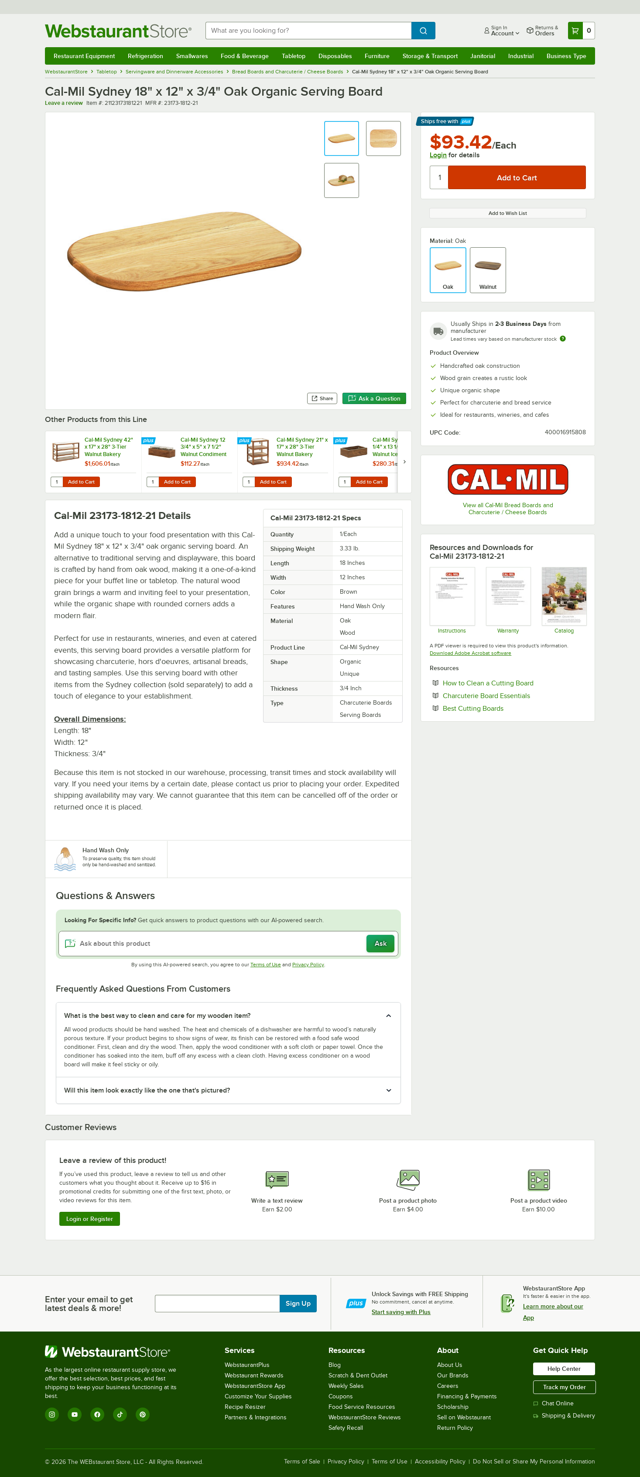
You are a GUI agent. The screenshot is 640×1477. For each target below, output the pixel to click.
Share (322, 398)
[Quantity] (439, 177)
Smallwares (192, 55)
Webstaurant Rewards (254, 1375)
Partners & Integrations (256, 1417)
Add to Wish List (508, 213)
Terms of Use (265, 965)
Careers (448, 1386)
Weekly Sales (346, 1386)
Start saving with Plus (401, 1311)
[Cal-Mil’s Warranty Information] (508, 600)
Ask (381, 944)
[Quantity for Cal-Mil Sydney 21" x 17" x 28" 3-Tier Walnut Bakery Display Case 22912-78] (249, 482)
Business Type (566, 55)
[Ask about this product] (228, 943)
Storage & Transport (430, 55)
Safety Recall (346, 1428)
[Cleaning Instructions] (452, 600)
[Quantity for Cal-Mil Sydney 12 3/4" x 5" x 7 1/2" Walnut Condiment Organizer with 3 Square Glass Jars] (153, 482)
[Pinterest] (143, 1415)
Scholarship (453, 1407)
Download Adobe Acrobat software (470, 653)
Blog (335, 1365)
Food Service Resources (362, 1407)
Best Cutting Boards (500, 708)
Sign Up (298, 1304)
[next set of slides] (404, 462)
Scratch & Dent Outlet (358, 1375)
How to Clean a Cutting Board (514, 683)
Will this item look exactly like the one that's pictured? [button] (147, 1090)
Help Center (564, 1368)
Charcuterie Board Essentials (513, 695)
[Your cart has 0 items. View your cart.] (581, 30)
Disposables (335, 55)
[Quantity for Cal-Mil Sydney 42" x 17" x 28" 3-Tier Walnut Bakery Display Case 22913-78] (57, 482)
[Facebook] (97, 1415)
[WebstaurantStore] (116, 1352)
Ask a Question (374, 398)
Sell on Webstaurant (464, 1417)
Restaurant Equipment (84, 55)
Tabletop (293, 55)
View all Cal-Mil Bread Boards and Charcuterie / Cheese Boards (508, 508)
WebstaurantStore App (255, 1386)
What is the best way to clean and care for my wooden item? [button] (157, 1016)
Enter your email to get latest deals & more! (89, 1303)
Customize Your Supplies (258, 1396)
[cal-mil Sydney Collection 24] (564, 600)
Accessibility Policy (440, 1462)
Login (438, 155)
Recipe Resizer (245, 1407)
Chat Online (553, 1403)
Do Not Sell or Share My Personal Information (534, 1462)
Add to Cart (81, 482)
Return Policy (455, 1428)
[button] (341, 138)
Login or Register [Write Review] (89, 1218)
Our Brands (453, 1375)
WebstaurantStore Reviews (365, 1417)
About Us (449, 1365)
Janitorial (482, 55)
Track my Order (564, 1387)
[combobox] (308, 30)
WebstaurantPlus (247, 1365)
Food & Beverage (245, 55)
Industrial (521, 55)
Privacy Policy (308, 965)
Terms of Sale (302, 1462)
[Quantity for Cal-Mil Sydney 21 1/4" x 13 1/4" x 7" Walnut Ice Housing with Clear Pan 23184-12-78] (345, 482)
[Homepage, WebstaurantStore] (118, 31)
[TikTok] (120, 1415)
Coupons (341, 1396)
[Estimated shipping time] (563, 338)
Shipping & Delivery (564, 1415)
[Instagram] (52, 1415)
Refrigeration (145, 55)
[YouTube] (75, 1415)
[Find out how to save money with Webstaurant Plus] (149, 441)
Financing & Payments (467, 1396)
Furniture (377, 55)
